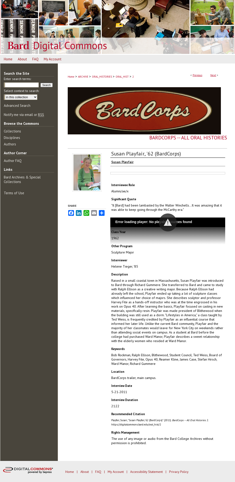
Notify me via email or (24, 114)
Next (213, 75)
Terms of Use (14, 193)
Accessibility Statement (147, 472)
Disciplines (12, 137)
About (85, 472)
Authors (10, 144)
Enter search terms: (17, 79)
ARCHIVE (83, 76)
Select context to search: (21, 91)
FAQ (98, 472)
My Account (116, 472)
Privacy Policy (179, 472)
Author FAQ (13, 160)
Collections (12, 131)
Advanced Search (17, 105)
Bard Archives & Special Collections (22, 179)
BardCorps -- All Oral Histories (188, 137)
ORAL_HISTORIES (102, 76)
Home (71, 76)
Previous (197, 75)
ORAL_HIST (122, 76)
